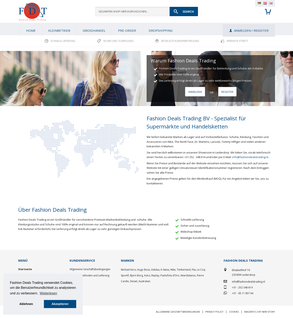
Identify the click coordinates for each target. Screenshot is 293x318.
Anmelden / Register (251, 30)
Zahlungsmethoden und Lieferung (89, 275)
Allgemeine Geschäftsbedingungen (90, 269)
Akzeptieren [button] (60, 304)
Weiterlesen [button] (48, 293)
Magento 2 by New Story (259, 311)
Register (227, 92)
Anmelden (195, 92)
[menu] (146, 29)
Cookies (234, 311)
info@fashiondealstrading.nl (248, 281)
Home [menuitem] (31, 30)
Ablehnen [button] (26, 304)
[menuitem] (59, 30)
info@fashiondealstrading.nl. (250, 157)
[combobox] (146, 11)
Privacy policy (214, 311)
